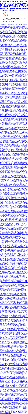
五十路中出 (13, 174)
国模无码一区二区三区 (13, 233)
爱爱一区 (4, 284)
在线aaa (9, 115)
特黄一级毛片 (6, 94)
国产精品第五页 (23, 127)
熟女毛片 (11, 153)
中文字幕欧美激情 (21, 222)
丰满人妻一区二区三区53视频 (13, 351)
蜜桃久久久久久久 (4, 380)
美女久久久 (16, 194)
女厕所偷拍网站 (5, 148)
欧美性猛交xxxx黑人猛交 (7, 56)
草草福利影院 (13, 63)
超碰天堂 (17, 404)
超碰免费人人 (12, 189)
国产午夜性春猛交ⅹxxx (21, 263)
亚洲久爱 (4, 120)
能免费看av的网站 (17, 190)
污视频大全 (18, 54)
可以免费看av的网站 (14, 227)
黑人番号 (22, 307)
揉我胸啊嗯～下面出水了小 (21, 360)
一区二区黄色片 (11, 197)
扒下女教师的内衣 (5, 40)
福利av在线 (21, 171)
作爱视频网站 (13, 243)
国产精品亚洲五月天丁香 (17, 238)
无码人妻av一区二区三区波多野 (5, 90)
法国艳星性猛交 (2, 138)
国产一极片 (16, 75)
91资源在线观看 (23, 202)
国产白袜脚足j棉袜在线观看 (19, 241)
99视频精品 (13, 62)
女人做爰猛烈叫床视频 (10, 212)
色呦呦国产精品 (13, 72)
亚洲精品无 (7, 397)
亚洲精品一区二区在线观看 (23, 31)
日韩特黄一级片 (25, 125)
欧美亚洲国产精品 (18, 127)
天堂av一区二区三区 (20, 141)
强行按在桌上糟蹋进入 (11, 398)
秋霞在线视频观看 (18, 78)
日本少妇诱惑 (6, 183)
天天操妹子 (18, 297)
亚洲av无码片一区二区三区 (10, 172)
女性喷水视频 (9, 247)
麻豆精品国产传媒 (17, 312)
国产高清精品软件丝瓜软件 (14, 343)
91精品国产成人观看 (17, 27)
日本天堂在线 (14, 218)
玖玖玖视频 (25, 292)
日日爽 (5, 150)
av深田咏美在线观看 (21, 229)
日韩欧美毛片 (12, 190)
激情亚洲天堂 (21, 125)
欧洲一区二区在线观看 (8, 127)
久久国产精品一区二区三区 (12, 302)
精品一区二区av (20, 406)
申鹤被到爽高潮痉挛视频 (16, 359)
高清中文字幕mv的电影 (3, 71)
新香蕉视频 (22, 325)
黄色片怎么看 (13, 145)
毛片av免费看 (15, 159)
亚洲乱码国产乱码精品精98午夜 (13, 43)
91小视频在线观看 (22, 46)
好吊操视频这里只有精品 (14, 338)
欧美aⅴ (11, 291)
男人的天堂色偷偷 (15, 132)
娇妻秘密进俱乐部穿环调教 (18, 228)
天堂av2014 (24, 275)
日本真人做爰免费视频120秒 (14, 229)
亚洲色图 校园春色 (10, 125)
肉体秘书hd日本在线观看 (16, 42)
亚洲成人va (6, 290)
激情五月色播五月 (17, 163)
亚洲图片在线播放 (3, 137)
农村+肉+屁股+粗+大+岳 (15, 46)
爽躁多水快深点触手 (15, 168)
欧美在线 (12, 27)
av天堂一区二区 (25, 338)
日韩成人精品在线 (15, 129)
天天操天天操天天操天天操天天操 (8, 59)
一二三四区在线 (14, 358)
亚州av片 (19, 43)
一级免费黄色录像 (10, 110)
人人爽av (11, 115)
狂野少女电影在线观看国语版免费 (14, 267)
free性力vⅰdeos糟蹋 (11, 131)
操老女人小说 (14, 78)
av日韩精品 (8, 297)
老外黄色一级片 (21, 219)
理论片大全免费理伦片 (5, 224)
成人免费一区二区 (24, 57)
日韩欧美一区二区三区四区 (16, 137)
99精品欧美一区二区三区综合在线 (10, 167)
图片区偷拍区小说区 (18, 249)
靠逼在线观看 (24, 290)
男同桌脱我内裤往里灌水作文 (10, 88)
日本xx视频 (19, 53)
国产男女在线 (19, 375)
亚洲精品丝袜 (7, 382)
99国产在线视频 (11, 221)
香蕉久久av (20, 150)
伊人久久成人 (11, 175)
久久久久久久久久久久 (16, 394)
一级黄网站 (2, 303)
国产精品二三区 (23, 301)
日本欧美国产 (23, 71)
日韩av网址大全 (5, 115)
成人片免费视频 (2, 146)
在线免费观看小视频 (17, 94)
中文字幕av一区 (14, 36)
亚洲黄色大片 (18, 314)
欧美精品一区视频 (4, 63)
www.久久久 (2, 74)
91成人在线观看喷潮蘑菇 (23, 364)
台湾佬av (8, 399)
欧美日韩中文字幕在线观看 (16, 160)
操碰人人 (26, 279)
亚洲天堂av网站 (23, 53)
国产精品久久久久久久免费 (9, 146)
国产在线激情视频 (22, 218)
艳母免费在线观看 (7, 123)
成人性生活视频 (14, 339)
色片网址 (8, 288)
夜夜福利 (19, 328)
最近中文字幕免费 (11, 83)
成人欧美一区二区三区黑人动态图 (22, 87)
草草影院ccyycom (20, 98)
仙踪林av (16, 398)
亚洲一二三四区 (11, 31)
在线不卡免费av (9, 292)
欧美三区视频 (2, 66)
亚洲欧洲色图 (4, 72)
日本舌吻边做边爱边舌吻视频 (21, 260)
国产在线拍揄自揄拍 (9, 28)
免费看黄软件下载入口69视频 (23, 343)
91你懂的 (3, 79)
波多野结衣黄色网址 (9, 168)
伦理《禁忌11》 (8, 176)
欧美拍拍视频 (25, 391)
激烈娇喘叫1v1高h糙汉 (14, 111)
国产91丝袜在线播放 (23, 293)
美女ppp (5, 28)
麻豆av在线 (23, 329)
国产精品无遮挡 (3, 118)
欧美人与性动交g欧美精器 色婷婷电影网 (6, 293)
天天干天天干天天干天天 (23, 410)
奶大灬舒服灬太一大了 (7, 66)
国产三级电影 (8, 345)
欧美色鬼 (8, 291)
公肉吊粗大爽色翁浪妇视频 (20, 140)
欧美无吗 (1, 403)
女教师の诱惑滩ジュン (6, 43)
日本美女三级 (7, 119)
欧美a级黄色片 (11, 347)
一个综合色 (11, 359)
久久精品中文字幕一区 (4, 181)
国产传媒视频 (14, 293)
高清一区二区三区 (13, 52)
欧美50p (13, 76)
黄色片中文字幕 (22, 225)
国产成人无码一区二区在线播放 (12, 327)
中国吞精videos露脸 (21, 194)
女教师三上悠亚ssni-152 (14, 298)
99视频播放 (25, 384)
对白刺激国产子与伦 (18, 341)
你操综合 (20, 350)
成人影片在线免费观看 (13, 54)
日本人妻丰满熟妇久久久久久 (21, 59)
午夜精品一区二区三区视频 (12, 37)
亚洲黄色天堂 (7, 271)
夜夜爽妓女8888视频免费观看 (23, 40)
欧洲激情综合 (12, 123)
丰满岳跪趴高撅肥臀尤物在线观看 (22, 96)
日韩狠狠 (20, 407)
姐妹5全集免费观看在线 (19, 244)
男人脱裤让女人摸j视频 (22, 119)
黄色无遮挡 (16, 33)
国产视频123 (5, 254)
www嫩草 (20, 81)
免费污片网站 (24, 347)
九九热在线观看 (20, 338)
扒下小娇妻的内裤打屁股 (12, 183)
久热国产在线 (21, 277)
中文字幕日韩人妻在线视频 (6, 192)
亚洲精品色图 (12, 308)
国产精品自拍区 (2, 42)
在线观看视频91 (14, 181)
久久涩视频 (17, 150)
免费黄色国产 (7, 339)
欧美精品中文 (11, 342)
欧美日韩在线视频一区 (13, 91)
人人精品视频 (16, 222)
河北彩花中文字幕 (2, 251)
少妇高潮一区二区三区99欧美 (15, 299)
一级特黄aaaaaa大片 (17, 221)
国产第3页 (15, 391)
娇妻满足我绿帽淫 (24, 374)
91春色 (5, 393)
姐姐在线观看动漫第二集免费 (10, 114)
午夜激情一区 (20, 175)
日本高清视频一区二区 (14, 118)
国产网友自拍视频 (24, 78)
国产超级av (12, 263)
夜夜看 (22, 332)
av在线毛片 (6, 41)
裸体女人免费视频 (24, 102)
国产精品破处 (6, 140)
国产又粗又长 (16, 393)
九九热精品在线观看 (4, 98)
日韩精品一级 (25, 330)
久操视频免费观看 (24, 185)
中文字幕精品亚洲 (18, 264)
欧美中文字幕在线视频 (8, 295)
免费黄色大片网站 (10, 132)
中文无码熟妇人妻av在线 (20, 236)
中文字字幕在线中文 (12, 85)
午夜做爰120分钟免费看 (8, 78)
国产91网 (5, 39)
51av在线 (2, 140)
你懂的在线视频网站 (23, 39)
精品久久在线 (20, 97)
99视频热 (25, 229)
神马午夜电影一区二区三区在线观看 (14, 276)
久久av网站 (4, 334)
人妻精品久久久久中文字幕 (18, 308)
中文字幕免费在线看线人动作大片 (6, 367)
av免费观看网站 (16, 395)
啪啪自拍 (14, 107)
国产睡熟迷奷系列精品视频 (9, 166)
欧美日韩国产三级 (19, 266)
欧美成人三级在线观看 (8, 116)
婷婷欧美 (7, 264)
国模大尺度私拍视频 (7, 153)
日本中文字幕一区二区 (11, 282)
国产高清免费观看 (24, 81)
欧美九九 (8, 229)
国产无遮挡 (25, 72)
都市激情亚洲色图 (19, 273)
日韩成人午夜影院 (9, 207)
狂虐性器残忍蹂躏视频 (3, 103)
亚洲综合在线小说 (23, 123)
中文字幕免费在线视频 (14, 67)
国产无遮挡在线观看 (6, 225)
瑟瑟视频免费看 (3, 160)
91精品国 (14, 203)
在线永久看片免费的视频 (22, 58)
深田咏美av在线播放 (16, 400)
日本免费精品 (21, 369)
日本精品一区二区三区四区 (12, 289)
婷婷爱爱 (11, 137)
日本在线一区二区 (11, 410)
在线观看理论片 (14, 375)
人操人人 (14, 150)
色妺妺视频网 (23, 101)
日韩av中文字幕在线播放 (9, 26)
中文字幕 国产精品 (3, 249)
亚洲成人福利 (2, 41)
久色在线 (13, 249)
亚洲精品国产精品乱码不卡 (5, 100)
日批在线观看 (11, 196)
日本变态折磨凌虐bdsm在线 (13, 389)
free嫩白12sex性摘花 (5, 211)
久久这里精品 (24, 212)
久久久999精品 (11, 129)
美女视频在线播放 (20, 257)
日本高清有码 (4, 273)
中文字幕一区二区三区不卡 (21, 138)
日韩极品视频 (7, 157)
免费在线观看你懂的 (24, 35)
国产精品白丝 (9, 372)
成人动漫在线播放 (23, 253)
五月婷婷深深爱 (3, 355)
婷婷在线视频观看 (19, 100)
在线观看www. (19, 66)
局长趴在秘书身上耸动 (8, 36)
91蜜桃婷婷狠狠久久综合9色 (19, 50)
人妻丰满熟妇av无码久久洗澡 (9, 238)
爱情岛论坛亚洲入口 (18, 45)
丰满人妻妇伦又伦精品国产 (16, 332)
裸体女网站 (11, 225)
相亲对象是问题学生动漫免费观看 (17, 126)
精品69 (9, 402)
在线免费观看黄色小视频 (5, 49)
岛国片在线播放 (11, 61)
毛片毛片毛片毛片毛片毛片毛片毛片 (14, 382)
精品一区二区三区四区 (10, 279)
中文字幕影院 (10, 181)
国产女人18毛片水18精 (11, 84)
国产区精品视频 (4, 93)
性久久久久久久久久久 (12, 163)
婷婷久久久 (10, 87)
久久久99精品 (15, 196)
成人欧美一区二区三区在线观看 (11, 378)
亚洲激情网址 (5, 128)
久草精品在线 (10, 41)
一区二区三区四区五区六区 (7, 80)
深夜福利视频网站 (22, 233)
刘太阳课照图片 (8, 328)
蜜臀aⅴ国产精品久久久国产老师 (15, 135)
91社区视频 (15, 342)
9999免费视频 (16, 212)
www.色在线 (10, 358)
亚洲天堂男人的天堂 (9, 162)
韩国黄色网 (9, 202)
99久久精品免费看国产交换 (21, 193)
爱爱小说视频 (10, 254)
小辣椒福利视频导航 (22, 90)
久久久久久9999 (3, 30)
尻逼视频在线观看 (14, 208)
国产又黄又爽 (4, 390)
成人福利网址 (8, 263)
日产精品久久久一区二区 (3, 188)
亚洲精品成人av (18, 303)
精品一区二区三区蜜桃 (8, 208)
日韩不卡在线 (21, 146)
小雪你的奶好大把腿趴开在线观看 (21, 52)
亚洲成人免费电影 (21, 36)
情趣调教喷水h (7, 158)
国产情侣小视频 (25, 215)
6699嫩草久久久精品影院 (6, 44)
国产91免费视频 (18, 109)
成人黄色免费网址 (10, 306)
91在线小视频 (26, 382)
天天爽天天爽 (13, 312)
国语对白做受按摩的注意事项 (16, 377)
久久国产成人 (4, 220)
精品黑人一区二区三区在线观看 (10, 355)
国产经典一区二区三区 (16, 79)
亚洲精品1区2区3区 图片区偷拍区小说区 (13, 211)
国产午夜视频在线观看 (5, 83)
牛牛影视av (7, 131)
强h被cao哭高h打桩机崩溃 (15, 207)
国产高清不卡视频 (19, 389)
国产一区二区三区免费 (4, 229)
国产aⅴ (5, 330)
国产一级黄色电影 (22, 122)
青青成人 (4, 105)
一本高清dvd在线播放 (19, 41)
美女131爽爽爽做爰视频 (19, 371)
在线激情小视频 (24, 273)
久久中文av (4, 62)
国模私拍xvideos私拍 (13, 384)
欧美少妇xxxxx (22, 367)
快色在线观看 (4, 246)
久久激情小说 (23, 201)
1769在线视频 (23, 268)
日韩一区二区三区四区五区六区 (8, 107)
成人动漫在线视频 (23, 132)
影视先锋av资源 (21, 384)
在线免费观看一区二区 (11, 33)
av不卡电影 (10, 375)
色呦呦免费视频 (6, 276)
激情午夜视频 (6, 48)
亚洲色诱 (8, 250)
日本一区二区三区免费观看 (9, 79)
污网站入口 (24, 168)
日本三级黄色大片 (14, 162)
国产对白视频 (19, 159)
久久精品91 (19, 35)
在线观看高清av (15, 106)
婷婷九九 (8, 233)
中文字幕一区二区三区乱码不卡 (15, 214)
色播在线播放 (26, 317)
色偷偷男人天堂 (3, 386)
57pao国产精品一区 (20, 208)
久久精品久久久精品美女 (16, 320)
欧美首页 (18, 410)
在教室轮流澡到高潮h (13, 326)
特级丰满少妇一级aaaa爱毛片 (14, 219)
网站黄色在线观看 (16, 125)
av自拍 (16, 315)
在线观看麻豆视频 (14, 87)
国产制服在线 (2, 362)
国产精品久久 (4, 245)
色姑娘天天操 (2, 91)
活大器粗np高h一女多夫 (12, 158)
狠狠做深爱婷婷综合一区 (23, 70)
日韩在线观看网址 (16, 409)
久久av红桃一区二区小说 (23, 84)
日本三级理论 (9, 321)
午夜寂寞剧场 (25, 106)
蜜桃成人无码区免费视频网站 (16, 295)
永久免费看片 (3, 67)
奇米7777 (9, 67)
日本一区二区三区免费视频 (6, 359)
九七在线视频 (2, 183)
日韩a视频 (22, 351)
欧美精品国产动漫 (12, 363)
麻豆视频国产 (13, 184)
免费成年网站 (2, 411)
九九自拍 (9, 151)
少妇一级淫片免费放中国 (21, 103)
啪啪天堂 (22, 142)
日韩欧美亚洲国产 (2, 26)
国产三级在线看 (2, 106)
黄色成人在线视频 (9, 249)
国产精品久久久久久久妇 (5, 342)
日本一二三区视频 (8, 57)
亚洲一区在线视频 (18, 203)
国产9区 (26, 163)
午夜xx (5, 350)
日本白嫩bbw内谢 (16, 81)
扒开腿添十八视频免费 (13, 155)
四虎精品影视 (4, 391)
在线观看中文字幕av (17, 240)
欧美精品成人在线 (13, 206)
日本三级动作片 (23, 375)
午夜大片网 (9, 227)
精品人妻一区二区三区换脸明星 (6, 154)
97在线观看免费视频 (3, 88)
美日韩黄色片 (6, 122)
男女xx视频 (2, 196)
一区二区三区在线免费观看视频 (11, 242)
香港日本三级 (10, 205)
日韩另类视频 (25, 280)
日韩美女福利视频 (2, 186)
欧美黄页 (4, 286)
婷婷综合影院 (6, 266)
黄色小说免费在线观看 (19, 242)
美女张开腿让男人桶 (19, 251)
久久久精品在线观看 (24, 407)
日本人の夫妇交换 (22, 128)
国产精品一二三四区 (9, 150)
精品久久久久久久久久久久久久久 (9, 223)
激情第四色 (19, 376)
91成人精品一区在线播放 (22, 170)
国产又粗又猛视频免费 (7, 135)
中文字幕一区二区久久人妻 (8, 362)
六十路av (6, 138)
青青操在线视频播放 (24, 120)
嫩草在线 (26, 218)
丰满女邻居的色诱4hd (9, 246)
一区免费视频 (24, 192)
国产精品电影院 (6, 196)
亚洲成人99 (6, 358)
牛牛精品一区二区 (8, 286)
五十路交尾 (10, 199)
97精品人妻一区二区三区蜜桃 (16, 311)
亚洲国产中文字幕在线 (10, 103)
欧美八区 (25, 55)
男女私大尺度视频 (21, 161)
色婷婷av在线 (14, 55)
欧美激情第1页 (17, 247)
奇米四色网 (18, 155)
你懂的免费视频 (4, 364)
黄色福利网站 (5, 356)
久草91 (17, 36)
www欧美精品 (2, 177)
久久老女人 (12, 286)
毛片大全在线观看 (25, 281)
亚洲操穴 (4, 157)
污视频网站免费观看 (25, 65)
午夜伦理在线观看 (3, 222)
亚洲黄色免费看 (14, 116)
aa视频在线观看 (2, 208)
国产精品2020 (22, 262)
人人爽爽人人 (22, 135)
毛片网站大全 (16, 324)
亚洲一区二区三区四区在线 (17, 166)
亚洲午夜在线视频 (5, 33)
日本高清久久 (15, 59)
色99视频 (5, 292)
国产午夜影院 (17, 44)
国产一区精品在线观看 (12, 315)
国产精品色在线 (25, 369)
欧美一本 (18, 84)
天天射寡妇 (11, 106)
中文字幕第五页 (6, 346)
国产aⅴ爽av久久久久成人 (18, 185)
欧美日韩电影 (15, 49)
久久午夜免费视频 (16, 279)
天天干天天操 (25, 277)
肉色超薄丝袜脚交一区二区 (22, 176)
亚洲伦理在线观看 (12, 194)
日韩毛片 (16, 328)
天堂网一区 (21, 190)
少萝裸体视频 (22, 359)
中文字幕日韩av (16, 119)
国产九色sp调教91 (13, 109)
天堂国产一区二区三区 (4, 202)
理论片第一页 (13, 258)
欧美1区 (21, 154)
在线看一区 (7, 161)
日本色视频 (26, 194)
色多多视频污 (7, 280)
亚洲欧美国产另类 (11, 161)
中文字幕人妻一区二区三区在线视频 (19, 189)
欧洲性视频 (3, 347)
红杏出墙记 (13, 41)
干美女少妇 (16, 215)
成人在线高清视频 (15, 175)
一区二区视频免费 (24, 100)
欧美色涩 (2, 35)
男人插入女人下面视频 (19, 290)
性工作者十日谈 (20, 215)
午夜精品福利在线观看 (3, 385)
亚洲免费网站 (17, 243)
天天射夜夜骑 (3, 119)
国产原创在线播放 (2, 272)
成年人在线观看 (24, 164)
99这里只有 (20, 231)
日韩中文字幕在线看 (5, 37)
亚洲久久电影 (22, 196)
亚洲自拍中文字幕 (8, 30)
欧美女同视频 (9, 209)
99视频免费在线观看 (5, 141)
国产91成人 (13, 205)
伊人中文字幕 (15, 337)
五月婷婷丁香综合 (21, 105)
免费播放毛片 (20, 212)
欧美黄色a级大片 (8, 386)
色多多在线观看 (2, 36)
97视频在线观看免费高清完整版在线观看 (9, 50)
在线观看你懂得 (15, 329)
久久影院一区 (22, 42)
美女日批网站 (25, 257)
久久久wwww (7, 375)
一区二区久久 (14, 334)
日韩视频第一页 (12, 231)
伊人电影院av (19, 232)
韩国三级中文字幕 (5, 87)
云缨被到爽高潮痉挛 (18, 205)
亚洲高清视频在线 (7, 185)
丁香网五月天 (15, 177)
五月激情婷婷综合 (22, 337)
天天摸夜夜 (19, 33)
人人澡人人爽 (25, 76)
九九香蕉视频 (4, 377)
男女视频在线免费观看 (24, 68)
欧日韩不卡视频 (21, 89)
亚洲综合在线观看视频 (15, 105)
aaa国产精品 (18, 293)
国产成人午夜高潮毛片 (21, 139)
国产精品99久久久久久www (17, 71)
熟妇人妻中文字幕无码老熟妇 (12, 365)
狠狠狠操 (4, 232)
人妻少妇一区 (14, 254)
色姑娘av (5, 55)
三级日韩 (5, 372)
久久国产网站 (23, 205)
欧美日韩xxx (8, 303)
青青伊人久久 (22, 356)
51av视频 (18, 385)
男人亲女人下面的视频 (24, 250)
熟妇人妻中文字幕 (17, 68)
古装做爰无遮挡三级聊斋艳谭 (10, 409)
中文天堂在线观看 (10, 138)
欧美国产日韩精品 (15, 139)
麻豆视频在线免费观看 (7, 406)
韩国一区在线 (12, 119)
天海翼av (18, 356)
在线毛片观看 (13, 215)
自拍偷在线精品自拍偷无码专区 (11, 404)
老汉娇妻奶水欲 (4, 288)
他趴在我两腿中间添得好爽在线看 (12, 96)
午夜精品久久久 (12, 68)
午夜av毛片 (5, 76)
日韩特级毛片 (21, 317)
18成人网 (3, 78)
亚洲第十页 (25, 402)
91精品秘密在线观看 (18, 282)
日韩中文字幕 (3, 185)
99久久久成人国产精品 (20, 91)
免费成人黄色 (13, 386)
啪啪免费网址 (18, 201)
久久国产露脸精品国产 (21, 380)
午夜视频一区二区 (13, 260)
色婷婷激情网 (11, 288)
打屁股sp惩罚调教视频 (9, 332)
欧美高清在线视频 (4, 279)
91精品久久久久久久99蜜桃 (21, 67)
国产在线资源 (6, 199)
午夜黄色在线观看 (12, 157)
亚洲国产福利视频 (10, 98)
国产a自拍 (5, 298)
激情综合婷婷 (23, 234)
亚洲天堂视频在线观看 (17, 253)
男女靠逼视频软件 (9, 55)
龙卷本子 (3, 320)
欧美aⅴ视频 (9, 240)
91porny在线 (5, 111)
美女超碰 (16, 84)
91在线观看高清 (23, 264)
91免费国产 (11, 250)
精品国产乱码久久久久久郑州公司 (6, 311)
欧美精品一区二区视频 (19, 30)
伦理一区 (17, 387)
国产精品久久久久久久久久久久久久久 (12, 330)
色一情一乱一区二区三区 (17, 101)
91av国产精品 (7, 221)
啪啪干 (24, 339)
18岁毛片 (3, 290)
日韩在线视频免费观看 (23, 56)
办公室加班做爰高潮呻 (14, 321)
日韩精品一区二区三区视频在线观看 (20, 258)
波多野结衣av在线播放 (12, 264)
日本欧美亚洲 (2, 310)
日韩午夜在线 (11, 317)
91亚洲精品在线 (8, 155)
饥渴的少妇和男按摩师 (15, 97)
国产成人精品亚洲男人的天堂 (7, 299)
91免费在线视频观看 (24, 33)
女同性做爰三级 (9, 371)
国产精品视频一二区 (21, 48)
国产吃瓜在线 (4, 345)
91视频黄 (17, 183)
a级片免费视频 (17, 89)
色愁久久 (19, 120)
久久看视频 (4, 328)
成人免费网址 (3, 198)
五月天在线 (10, 48)
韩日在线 (19, 327)
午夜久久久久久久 (22, 390)
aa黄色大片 (17, 62)
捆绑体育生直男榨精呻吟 (20, 116)
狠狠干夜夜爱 (10, 314)
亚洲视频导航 (26, 222)
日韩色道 (6, 75)
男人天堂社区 (23, 282)
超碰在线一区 (14, 275)
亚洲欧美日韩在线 (13, 285)
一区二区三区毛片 (7, 171)
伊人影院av (10, 277)
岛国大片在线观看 (17, 113)
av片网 (22, 180)
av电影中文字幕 (22, 92)
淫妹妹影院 (23, 251)
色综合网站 (17, 368)
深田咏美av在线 (19, 301)
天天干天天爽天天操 (10, 71)
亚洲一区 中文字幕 (11, 81)
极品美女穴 (6, 227)
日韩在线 (2, 184)
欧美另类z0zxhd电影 (11, 94)
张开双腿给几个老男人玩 (11, 45)
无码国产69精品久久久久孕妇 (16, 186)
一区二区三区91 (22, 172)
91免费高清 (20, 63)
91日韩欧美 (18, 342)
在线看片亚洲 (18, 334)
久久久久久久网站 (13, 66)
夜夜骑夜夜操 (9, 76)
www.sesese (13, 48)
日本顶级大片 (16, 263)
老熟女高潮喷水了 (22, 358)
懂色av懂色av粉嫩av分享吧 (10, 32)
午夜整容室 (19, 110)
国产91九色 (20, 164)
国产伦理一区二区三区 (12, 387)
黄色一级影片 (23, 312)
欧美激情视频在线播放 (11, 75)
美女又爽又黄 (20, 329)
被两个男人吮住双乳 (19, 206)
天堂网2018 (17, 218)
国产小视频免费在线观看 (14, 406)
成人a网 (5, 113)
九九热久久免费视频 (5, 163)
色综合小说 (22, 66)
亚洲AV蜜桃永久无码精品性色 (15, 56)
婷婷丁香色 (15, 346)
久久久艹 (3, 363)
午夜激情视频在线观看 (19, 339)
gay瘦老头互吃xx (23, 115)
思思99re (6, 67)
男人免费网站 (14, 292)
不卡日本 (12, 53)
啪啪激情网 (25, 271)
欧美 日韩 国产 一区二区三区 (16, 188)
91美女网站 (19, 162)
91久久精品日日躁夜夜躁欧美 (4, 85)
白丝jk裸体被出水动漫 (3, 242)
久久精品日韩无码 (6, 35)
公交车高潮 (14, 362)
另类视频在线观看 (19, 346)
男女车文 (8, 113)
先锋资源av (15, 336)
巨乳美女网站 (23, 124)
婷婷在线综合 (20, 168)
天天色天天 (11, 198)
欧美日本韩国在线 (12, 402)
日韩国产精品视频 (8, 393)
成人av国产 (12, 90)
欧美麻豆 (4, 155)
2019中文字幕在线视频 (3, 32)
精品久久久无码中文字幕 (22, 44)
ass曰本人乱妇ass (22, 27)
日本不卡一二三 (12, 44)
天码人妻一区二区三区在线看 (5, 189)
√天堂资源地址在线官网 (10, 307)
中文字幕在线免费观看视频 (14, 148)
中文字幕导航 (25, 45)
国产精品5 (19, 133)
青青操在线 (18, 233)
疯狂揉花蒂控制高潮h (8, 27)
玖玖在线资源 (22, 54)
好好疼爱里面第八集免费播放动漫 (18, 76)
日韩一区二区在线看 (15, 164)
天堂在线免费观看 (25, 136)
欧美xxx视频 (2, 39)
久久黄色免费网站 (24, 203)
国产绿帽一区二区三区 (13, 297)
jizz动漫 (22, 45)
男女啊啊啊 (17, 149)
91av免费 (16, 48)
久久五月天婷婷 (9, 294)
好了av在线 (1, 218)
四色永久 (25, 137)
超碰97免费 (16, 32)
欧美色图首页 (16, 161)
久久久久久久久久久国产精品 (17, 306)
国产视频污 (18, 310)
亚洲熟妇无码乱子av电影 (3, 365)
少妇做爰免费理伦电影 (9, 186)
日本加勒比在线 (14, 30)
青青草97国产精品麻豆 (24, 133)
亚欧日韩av (7, 137)
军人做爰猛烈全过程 (11, 268)
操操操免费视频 (5, 240)
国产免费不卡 (9, 316)
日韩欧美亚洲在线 (9, 139)
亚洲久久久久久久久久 (9, 193)
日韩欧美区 (9, 145)
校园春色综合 (24, 237)
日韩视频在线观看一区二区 (7, 109)
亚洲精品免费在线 (18, 362)
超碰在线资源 (9, 58)
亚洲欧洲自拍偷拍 (24, 41)
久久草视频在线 (9, 369)
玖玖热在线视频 (9, 243)
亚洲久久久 (22, 220)
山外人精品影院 (12, 113)
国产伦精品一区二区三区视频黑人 (22, 209)
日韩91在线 (15, 360)
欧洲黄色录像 (22, 113)
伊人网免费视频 (4, 371)
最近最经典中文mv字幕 (17, 197)
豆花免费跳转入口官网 (16, 179)
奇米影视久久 (23, 163)
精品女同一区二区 (18, 180)
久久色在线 (11, 65)
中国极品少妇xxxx (19, 272)
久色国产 (3, 89)
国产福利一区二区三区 (6, 381)
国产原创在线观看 (20, 75)
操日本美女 (10, 160)
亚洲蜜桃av (8, 257)
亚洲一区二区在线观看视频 (7, 275)
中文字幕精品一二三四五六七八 (6, 102)
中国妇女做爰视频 (15, 216)
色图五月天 (2, 96)
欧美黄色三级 (6, 81)
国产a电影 (5, 241)
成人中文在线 (9, 222)
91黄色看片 (22, 197)
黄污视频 (11, 159)
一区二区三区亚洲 (17, 92)
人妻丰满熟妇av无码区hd (17, 83)
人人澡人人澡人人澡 (14, 380)
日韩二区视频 (17, 231)
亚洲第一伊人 (2, 205)
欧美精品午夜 (13, 127)
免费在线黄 (1, 107)
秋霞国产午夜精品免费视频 (11, 128)
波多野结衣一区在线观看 (14, 58)
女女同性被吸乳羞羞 (11, 133)
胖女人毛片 (21, 256)
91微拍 (20, 142)
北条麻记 (4, 326)
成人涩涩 (20, 374)
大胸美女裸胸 (9, 188)
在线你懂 (22, 342)
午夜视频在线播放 (9, 62)
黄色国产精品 (22, 291)
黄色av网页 (9, 63)
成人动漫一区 (3, 397)
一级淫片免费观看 (17, 172)
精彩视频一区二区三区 (9, 272)
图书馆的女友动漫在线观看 (6, 190)
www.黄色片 (15, 257)
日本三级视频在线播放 (5, 317)
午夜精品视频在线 (25, 254)
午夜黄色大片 (2, 231)
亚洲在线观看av (22, 157)
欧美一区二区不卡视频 (16, 122)
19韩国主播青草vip (17, 39)
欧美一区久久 (3, 167)
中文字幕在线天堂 (8, 352)
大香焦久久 (25, 294)
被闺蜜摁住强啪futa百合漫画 (11, 411)
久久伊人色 (24, 141)
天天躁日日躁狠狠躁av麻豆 (16, 246)
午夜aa (26, 349)
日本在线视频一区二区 (10, 259)
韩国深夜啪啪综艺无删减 (19, 280)
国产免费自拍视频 (11, 89)
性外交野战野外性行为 (9, 46)
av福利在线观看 (6, 53)
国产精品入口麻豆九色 (24, 37)
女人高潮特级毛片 (3, 349)
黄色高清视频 (11, 234)
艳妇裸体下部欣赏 (2, 46)
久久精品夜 (16, 407)
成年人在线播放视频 (17, 123)
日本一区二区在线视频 (15, 173)
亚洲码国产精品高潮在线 (10, 170)
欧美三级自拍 (2, 281)
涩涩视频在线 (9, 72)
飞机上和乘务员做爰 (15, 304)
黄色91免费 (23, 43)
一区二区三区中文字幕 (15, 40)
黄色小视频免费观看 (24, 80)
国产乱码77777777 (6, 74)
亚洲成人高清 (16, 103)
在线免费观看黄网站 (20, 199)
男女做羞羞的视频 (7, 231)
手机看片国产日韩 (11, 360)
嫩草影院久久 (20, 136)
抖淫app (20, 124)
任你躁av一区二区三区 (17, 307)
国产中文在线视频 (3, 180)
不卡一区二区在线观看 (10, 144)
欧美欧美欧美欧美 (18, 28)
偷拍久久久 (11, 101)
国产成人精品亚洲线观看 (14, 80)
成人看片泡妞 (6, 129)
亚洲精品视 (19, 321)
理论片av (7, 398)
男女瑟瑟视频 (2, 81)
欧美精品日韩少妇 (16, 31)
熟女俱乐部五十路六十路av (20, 271)
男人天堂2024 (14, 314)
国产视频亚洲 (22, 137)
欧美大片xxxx (4, 321)
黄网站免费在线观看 (14, 356)
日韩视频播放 (18, 37)
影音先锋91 (16, 223)
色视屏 (24, 216)
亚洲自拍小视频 (21, 148)
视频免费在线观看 (7, 118)
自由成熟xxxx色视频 (14, 209)
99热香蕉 (25, 211)
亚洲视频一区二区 (17, 93)
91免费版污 (3, 75)
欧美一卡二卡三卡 (7, 136)
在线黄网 (20, 269)
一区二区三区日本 (16, 90)
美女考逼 (16, 294)
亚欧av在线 (11, 257)
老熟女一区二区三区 (6, 65)
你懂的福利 (3, 329)
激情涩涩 (14, 290)
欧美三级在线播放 (25, 308)
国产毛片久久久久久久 (24, 238)
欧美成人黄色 (17, 63)
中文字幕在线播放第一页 (22, 284)
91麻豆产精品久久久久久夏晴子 (6, 260)
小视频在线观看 (19, 373)
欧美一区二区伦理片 (6, 61)
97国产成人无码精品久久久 (11, 39)
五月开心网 (4, 340)
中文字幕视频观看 (13, 244)
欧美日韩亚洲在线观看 (6, 210)
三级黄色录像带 (22, 93)
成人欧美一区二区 (8, 258)
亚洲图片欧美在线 (24, 150)
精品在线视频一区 (5, 125)
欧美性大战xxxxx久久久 (12, 149)
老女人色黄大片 (23, 61)
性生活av (9, 228)
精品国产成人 (3, 337)
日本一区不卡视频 (12, 70)
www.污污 (1, 314)
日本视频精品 (17, 170)
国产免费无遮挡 (15, 110)
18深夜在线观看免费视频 (20, 118)
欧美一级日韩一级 (15, 98)
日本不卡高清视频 (12, 74)
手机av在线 (8, 273)
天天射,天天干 (9, 244)
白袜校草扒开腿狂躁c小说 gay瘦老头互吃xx (16, 345)
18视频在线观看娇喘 (16, 26)
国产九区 (23, 292)
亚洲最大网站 (15, 192)
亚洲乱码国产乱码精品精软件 (6, 215)
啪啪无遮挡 (8, 356)
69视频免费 (26, 177)
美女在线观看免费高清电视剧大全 (7, 164)
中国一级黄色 (11, 394)
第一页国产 (2, 158)
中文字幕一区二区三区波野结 (20, 224)
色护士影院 (21, 267)
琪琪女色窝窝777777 (9, 105)
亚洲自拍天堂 (22, 377)
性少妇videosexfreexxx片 (15, 124)
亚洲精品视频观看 (22, 221)
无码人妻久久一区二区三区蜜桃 (8, 400)
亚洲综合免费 (10, 290)
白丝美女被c (4, 352)
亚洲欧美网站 (7, 70)
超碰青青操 (22, 246)
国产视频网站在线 (21, 62)
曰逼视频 (18, 358)
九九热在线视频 (20, 32)
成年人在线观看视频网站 (9, 120)
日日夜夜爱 (4, 174)
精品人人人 (17, 319)
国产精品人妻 (2, 48)
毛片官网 (7, 324)
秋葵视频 (14, 28)
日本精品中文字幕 (7, 68)
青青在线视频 (4, 404)
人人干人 (19, 80)
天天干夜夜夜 (14, 301)
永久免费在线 (16, 376)
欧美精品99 (12, 247)
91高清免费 (16, 133)
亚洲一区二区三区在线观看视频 (15, 154)
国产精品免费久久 (15, 323)
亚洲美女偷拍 (5, 58)
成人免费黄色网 (5, 142)
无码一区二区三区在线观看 (16, 220)
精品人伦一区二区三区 (11, 142)
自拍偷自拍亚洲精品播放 (15, 277)
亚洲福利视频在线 (19, 192)
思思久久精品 (14, 371)
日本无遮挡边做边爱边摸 (7, 124)
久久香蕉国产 (7, 198)
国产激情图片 (6, 282)
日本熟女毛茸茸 (6, 218)
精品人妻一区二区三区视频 (24, 198)
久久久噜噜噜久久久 (19, 65)
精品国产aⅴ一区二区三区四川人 (8, 177)
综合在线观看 (17, 128)
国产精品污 (2, 393)
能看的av (16, 102)
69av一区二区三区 (10, 324)
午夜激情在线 (5, 314)
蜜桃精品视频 (4, 237)
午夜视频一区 (2, 199)
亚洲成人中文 (2, 227)
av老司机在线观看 (4, 110)
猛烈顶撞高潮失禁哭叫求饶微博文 (10, 407)
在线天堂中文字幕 (21, 74)
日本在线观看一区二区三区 (12, 140)
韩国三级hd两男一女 (9, 237)
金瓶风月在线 (4, 259)
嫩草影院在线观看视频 (17, 61)
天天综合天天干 (6, 277)
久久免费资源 (21, 247)
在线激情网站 (7, 89)
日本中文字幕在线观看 (20, 49)
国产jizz (9, 343)
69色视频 (19, 351)
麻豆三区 (2, 28)
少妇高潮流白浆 (7, 219)
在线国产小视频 (20, 106)
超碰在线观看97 (22, 326)
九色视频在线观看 (14, 316)
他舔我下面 (7, 347)
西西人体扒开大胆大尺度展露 (20, 72)
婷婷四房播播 (4, 332)
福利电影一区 (12, 381)
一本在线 (1, 257)
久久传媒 (4, 236)
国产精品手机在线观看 (22, 26)
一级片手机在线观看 (22, 395)
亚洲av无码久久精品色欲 (23, 243)
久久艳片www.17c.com (16, 225)
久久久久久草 (23, 323)
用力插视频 (25, 342)
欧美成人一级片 (25, 352)
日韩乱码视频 (17, 142)
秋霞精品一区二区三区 (16, 259)
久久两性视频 (2, 223)
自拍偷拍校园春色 (23, 403)
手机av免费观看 (8, 326)
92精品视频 (19, 323)
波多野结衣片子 (7, 106)
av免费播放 (15, 232)
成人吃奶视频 (20, 298)
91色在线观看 (23, 350)
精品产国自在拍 (5, 306)
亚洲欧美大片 (13, 180)
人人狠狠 (13, 92)
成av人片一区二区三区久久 (10, 93)
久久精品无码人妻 (13, 303)
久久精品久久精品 (25, 228)
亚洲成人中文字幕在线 (22, 153)
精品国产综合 (17, 74)
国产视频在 (5, 307)
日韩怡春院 (10, 397)
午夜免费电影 (4, 176)
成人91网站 (10, 92)
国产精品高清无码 (6, 351)
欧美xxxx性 (2, 282)
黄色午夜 (10, 53)
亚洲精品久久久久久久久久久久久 (16, 57)
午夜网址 (14, 65)
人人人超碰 (19, 114)
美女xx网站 (11, 49)
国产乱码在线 (11, 122)
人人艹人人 (17, 384)
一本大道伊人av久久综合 (17, 268)
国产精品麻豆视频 (4, 395)
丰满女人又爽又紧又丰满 (12, 201)
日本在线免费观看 (11, 210)
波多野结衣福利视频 (4, 132)
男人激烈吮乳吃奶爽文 (21, 184)
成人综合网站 (24, 107)
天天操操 (17, 176)
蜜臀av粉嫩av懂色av (25, 400)
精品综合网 (13, 294)
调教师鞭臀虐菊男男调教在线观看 (15, 151)
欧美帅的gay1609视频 (6, 31)
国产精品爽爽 (10, 40)
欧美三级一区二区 (4, 170)
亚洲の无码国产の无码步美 (13, 35)
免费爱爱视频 (12, 374)
